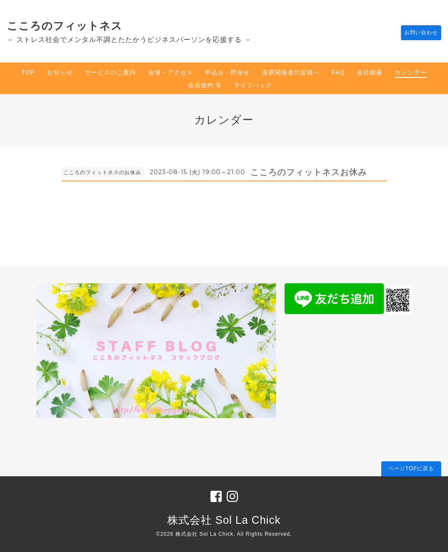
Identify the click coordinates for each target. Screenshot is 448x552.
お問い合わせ (417, 33)
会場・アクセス (170, 72)
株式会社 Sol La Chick (223, 520)
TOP (28, 72)
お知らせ (60, 72)
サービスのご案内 (110, 72)
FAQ (338, 72)
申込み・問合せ (227, 72)
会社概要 (370, 72)
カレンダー (411, 72)
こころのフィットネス (64, 25)
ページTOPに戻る (411, 469)
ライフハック (253, 85)
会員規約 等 (205, 85)
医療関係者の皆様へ (291, 72)
